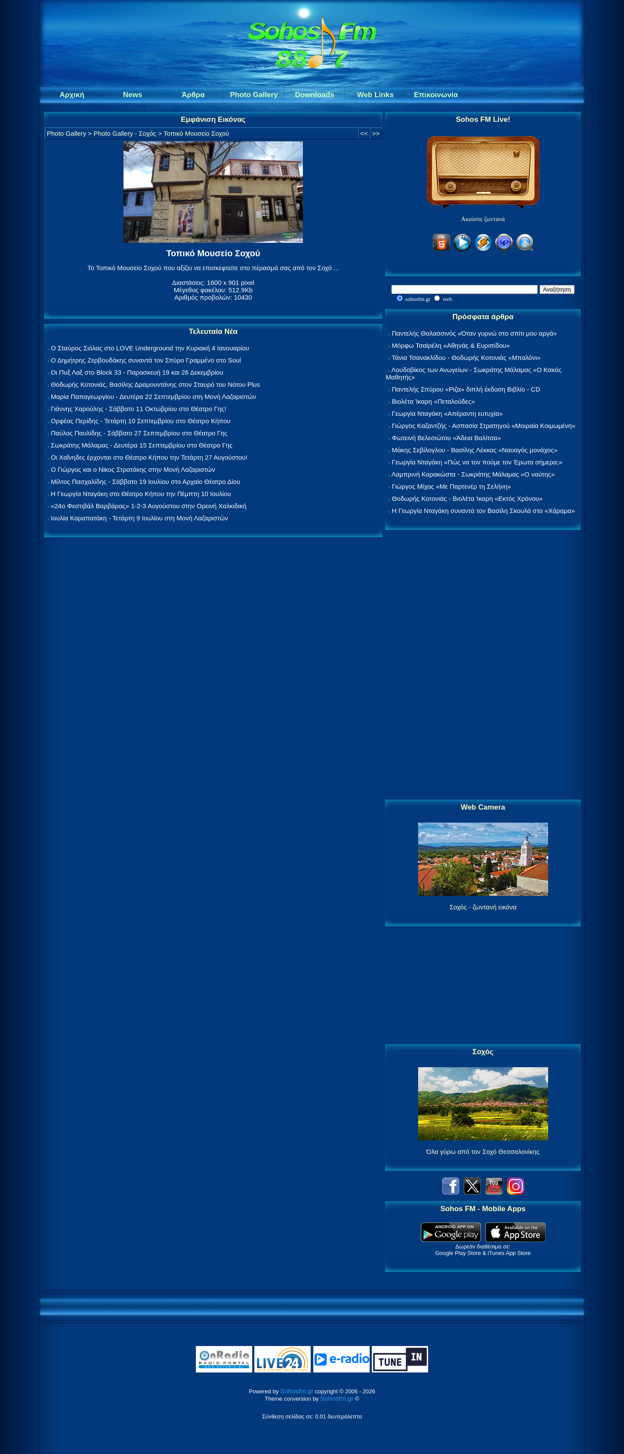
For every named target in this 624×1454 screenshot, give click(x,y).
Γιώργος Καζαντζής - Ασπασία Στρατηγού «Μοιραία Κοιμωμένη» (483, 425)
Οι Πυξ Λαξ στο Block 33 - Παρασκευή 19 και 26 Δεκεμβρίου (137, 372)
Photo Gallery (66, 133)
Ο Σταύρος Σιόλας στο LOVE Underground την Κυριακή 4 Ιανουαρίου (150, 348)
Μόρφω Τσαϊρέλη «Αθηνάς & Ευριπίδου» (451, 345)
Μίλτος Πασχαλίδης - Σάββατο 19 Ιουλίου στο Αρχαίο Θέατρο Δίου (145, 481)
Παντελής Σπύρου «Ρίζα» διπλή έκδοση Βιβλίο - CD (466, 389)
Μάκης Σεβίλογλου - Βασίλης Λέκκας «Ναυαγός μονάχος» (474, 450)
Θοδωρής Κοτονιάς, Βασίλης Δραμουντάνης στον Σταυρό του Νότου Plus (155, 384)
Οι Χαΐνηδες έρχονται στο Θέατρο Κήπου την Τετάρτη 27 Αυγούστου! (149, 457)
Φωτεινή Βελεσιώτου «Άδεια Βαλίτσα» (446, 437)
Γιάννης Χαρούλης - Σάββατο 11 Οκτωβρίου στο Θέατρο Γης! (138, 408)
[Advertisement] (483, 665)
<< (364, 133)
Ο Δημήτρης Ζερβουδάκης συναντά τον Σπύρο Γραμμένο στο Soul (146, 360)
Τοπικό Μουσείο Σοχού (196, 133)
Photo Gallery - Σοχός (125, 133)
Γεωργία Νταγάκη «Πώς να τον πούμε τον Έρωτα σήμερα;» (477, 462)
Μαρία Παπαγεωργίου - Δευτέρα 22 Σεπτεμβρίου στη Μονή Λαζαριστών (153, 396)
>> (376, 133)
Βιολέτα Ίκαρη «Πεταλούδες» (433, 401)
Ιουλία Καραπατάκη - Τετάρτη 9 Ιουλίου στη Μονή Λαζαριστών (139, 518)
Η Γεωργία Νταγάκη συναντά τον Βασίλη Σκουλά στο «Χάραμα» (483, 510)
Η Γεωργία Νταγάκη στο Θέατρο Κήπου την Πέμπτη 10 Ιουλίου (141, 493)
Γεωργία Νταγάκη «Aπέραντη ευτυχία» (447, 413)
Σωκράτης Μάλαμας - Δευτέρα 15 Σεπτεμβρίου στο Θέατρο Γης (141, 445)
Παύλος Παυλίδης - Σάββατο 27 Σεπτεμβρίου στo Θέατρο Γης (139, 433)
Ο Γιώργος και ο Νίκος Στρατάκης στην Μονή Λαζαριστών (133, 469)
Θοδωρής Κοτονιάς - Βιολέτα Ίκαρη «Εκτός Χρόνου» (467, 498)
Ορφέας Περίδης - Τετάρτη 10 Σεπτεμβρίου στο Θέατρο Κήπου (141, 421)
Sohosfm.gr (297, 1391)
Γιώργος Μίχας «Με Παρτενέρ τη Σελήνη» (451, 486)
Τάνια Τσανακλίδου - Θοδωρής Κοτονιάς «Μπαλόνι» (466, 357)
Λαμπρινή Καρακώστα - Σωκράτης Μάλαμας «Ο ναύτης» (473, 474)
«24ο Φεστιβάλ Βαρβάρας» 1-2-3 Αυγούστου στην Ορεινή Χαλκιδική (148, 506)
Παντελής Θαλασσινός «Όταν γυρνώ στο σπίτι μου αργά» (474, 333)
